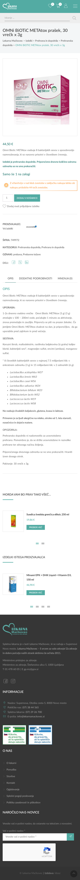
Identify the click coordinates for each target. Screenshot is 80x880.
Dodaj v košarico (27, 198)
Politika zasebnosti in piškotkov (23, 802)
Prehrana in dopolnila (53, 247)
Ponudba (11, 769)
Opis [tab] (10, 278)
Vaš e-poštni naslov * (35, 835)
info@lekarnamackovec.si (31, 716)
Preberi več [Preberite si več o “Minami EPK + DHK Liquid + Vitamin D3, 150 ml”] (35, 593)
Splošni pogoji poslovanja (20, 796)
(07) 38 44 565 (30, 707)
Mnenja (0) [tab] (65, 278)
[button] (21, 206)
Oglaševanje (13, 789)
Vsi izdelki (8, 228)
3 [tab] (43, 607)
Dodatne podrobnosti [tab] (35, 278)
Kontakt (11, 783)
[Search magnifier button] (74, 18)
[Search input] (37, 18)
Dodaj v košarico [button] (62, 875)
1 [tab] (37, 543)
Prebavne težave (32, 254)
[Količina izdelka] (8, 198)
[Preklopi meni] (75, 6)
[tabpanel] (40, 523)
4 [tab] (48, 607)
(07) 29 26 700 (34, 712)
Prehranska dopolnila (29, 247)
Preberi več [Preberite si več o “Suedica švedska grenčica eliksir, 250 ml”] (35, 527)
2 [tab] (43, 543)
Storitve (11, 776)
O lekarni (11, 763)
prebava (17, 254)
